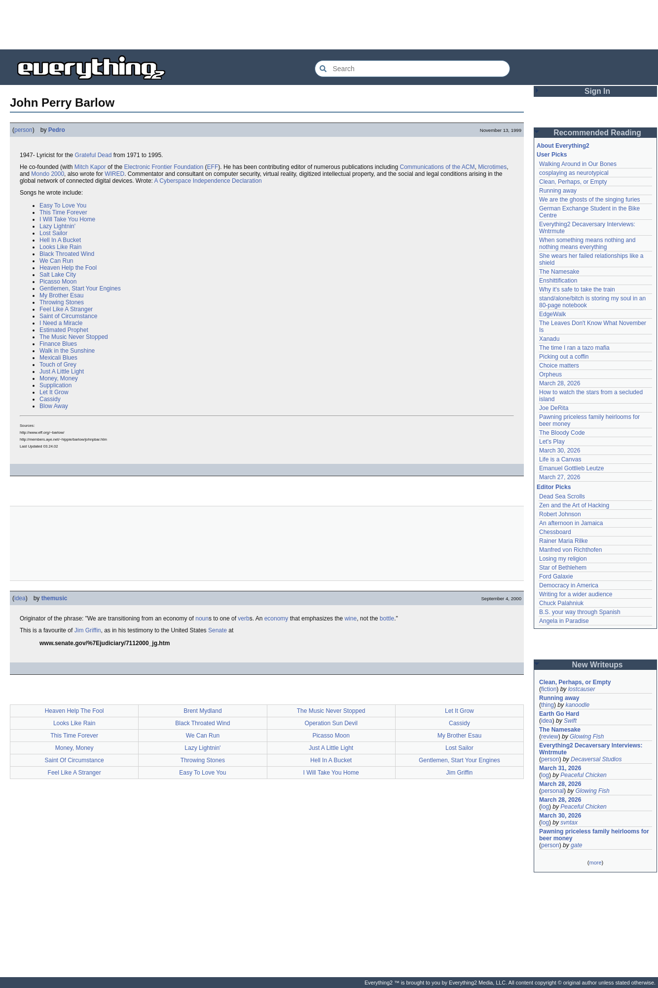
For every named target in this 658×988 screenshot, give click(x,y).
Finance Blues (58, 343)
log (545, 775)
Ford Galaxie (556, 576)
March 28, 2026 (559, 383)
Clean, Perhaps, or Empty (573, 181)
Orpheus (550, 374)
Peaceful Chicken (583, 775)
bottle (387, 618)
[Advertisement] (329, 24)
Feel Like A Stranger (66, 309)
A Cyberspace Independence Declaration (208, 180)
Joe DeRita (553, 408)
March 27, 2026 (559, 477)
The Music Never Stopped (73, 336)
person (23, 129)
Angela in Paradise (564, 621)
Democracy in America (568, 585)
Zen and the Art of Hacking (574, 505)
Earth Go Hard (559, 713)
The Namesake (559, 271)
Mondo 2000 (47, 173)
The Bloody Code (562, 432)
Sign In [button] (597, 91)
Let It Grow (54, 392)
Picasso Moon (57, 281)
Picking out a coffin (564, 356)
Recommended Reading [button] (597, 132)
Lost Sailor (53, 233)
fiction (548, 689)
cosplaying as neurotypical (574, 172)
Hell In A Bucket (60, 240)
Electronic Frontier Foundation (163, 167)
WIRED (114, 173)
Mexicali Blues (58, 357)
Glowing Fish (587, 736)
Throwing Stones (61, 302)
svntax (569, 822)
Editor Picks (554, 487)
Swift (570, 720)
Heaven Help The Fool (74, 710)
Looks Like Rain (60, 247)
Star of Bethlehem (562, 567)
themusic (54, 598)
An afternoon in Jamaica (571, 523)
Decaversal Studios (596, 759)
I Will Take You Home (67, 219)
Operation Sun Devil (330, 723)
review (549, 736)
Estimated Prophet (63, 330)
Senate (217, 630)
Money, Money (58, 378)
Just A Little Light (61, 371)
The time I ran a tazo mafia (574, 347)
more (595, 862)
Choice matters (559, 365)
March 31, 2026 (560, 768)
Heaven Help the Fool (68, 267)
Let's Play (552, 441)
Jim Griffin (87, 630)
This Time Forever (63, 212)
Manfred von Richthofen (570, 549)
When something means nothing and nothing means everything (587, 243)
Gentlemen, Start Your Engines (80, 288)
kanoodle (577, 704)
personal (552, 790)
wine (350, 618)
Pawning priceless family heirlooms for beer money (594, 835)
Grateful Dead (93, 155)
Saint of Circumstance (68, 316)
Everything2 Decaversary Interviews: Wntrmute (590, 749)
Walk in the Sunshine (67, 350)
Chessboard (555, 532)
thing (547, 704)
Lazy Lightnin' (57, 226)
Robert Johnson (560, 514)
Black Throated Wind (66, 253)
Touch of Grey (57, 364)
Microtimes (492, 167)
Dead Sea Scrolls (562, 496)
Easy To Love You (62, 205)
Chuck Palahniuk (561, 603)
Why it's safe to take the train (577, 289)
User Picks (552, 154)
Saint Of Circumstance (74, 760)
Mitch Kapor (90, 167)
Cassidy (50, 399)
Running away (558, 190)
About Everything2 (563, 145)
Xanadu (549, 338)
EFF (213, 167)
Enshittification (558, 280)
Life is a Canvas (560, 459)
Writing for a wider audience (576, 594)
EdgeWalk (552, 314)
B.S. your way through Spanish (580, 612)
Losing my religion (563, 558)
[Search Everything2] (412, 68)
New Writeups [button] (597, 664)
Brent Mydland (202, 710)
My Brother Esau (61, 295)
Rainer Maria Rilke (563, 540)
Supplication (55, 385)
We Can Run (56, 260)
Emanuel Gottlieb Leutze (571, 468)
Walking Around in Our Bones (578, 164)
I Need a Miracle (60, 323)
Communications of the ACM (437, 167)
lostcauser (581, 689)
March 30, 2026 (559, 450)
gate (576, 845)
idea (20, 598)
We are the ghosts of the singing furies (589, 199)
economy (276, 618)
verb (243, 618)
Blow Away (53, 406)
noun (202, 618)
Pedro (56, 129)
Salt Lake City (57, 274)
